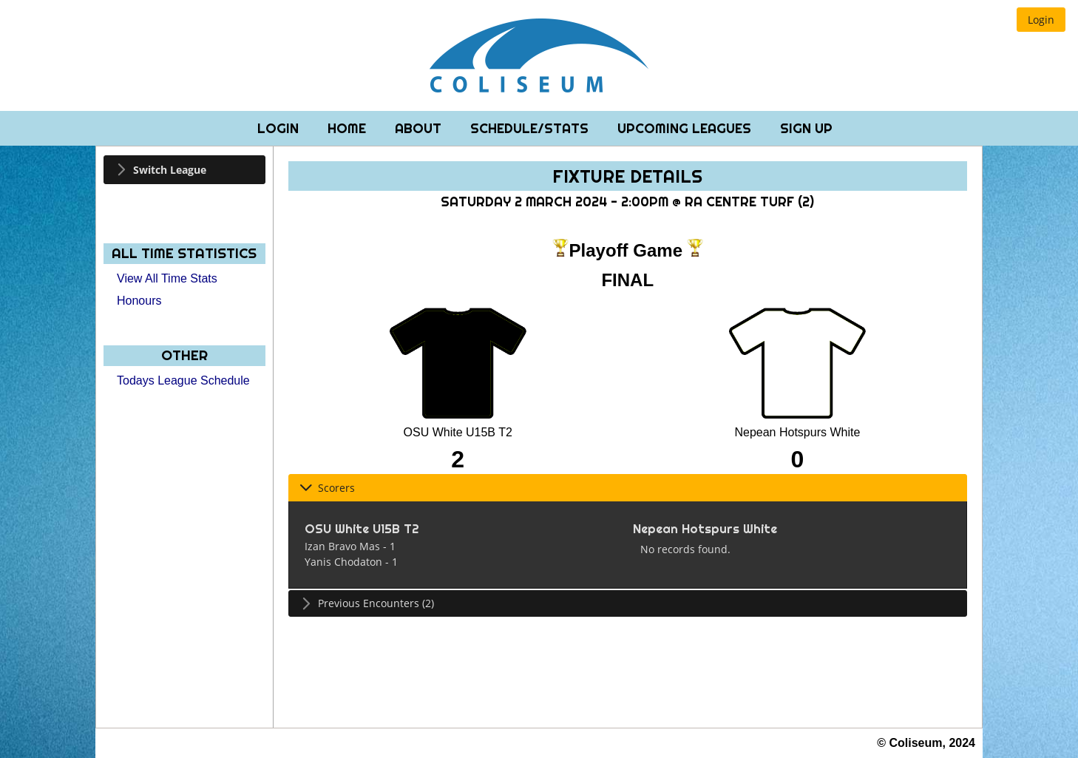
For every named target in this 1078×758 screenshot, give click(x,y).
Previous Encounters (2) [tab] (366, 603)
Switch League (169, 170)
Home (349, 128)
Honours (139, 300)
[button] (1041, 19)
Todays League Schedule (183, 380)
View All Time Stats (167, 278)
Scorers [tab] (327, 488)
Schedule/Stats (531, 128)
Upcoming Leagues (686, 128)
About (420, 128)
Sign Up (806, 128)
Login (279, 128)
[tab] (184, 169)
